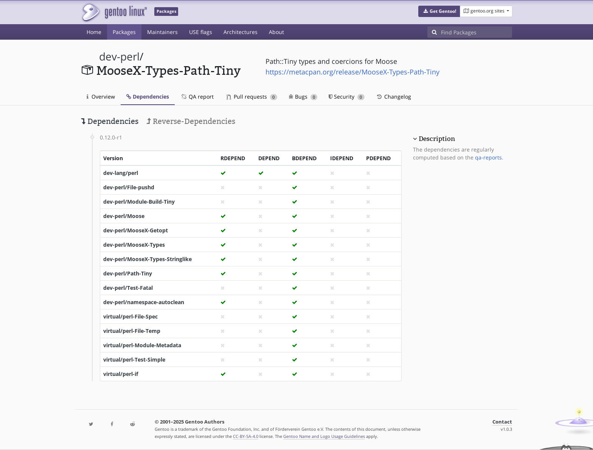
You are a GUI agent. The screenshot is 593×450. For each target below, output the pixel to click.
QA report (197, 96)
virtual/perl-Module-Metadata (142, 345)
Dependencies (147, 96)
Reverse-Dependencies (190, 121)
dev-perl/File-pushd (128, 187)
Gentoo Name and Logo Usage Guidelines (324, 436)
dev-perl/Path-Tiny (127, 273)
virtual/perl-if (120, 373)
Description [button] (437, 138)
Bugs (303, 96)
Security (347, 96)
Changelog (393, 96)
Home (94, 32)
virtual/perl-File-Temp (131, 330)
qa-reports (488, 157)
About (276, 32)
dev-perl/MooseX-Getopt (135, 230)
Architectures (241, 32)
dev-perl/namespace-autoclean (143, 302)
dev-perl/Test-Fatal (128, 287)
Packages (124, 32)
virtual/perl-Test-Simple (134, 359)
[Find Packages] (476, 32)
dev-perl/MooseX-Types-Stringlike (147, 259)
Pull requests (252, 96)
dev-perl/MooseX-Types (134, 244)
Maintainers (162, 32)
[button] (439, 11)
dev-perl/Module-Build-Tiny (139, 201)
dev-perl (119, 56)
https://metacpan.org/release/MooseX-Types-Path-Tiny (352, 71)
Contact (502, 422)
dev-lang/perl (120, 172)
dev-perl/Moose (123, 216)
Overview (101, 96)
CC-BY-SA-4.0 (245, 436)
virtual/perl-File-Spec (130, 316)
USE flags (200, 32)
